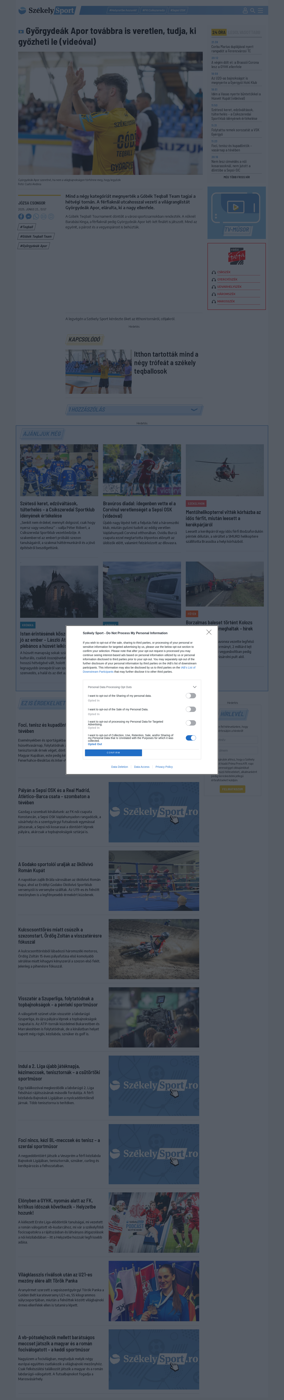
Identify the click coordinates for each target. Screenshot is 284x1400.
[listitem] (142, 687)
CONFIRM (113, 752)
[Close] (210, 633)
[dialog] (142, 700)
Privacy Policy (164, 766)
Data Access (141, 766)
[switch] (191, 695)
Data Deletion (119, 766)
